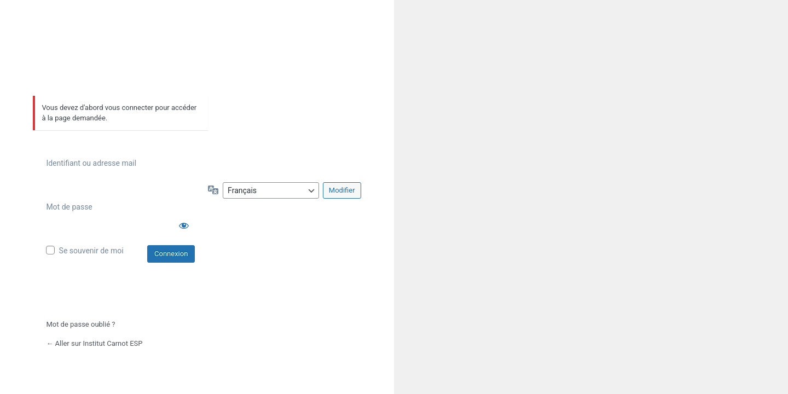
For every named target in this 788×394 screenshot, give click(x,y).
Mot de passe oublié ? (80, 324)
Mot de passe (69, 206)
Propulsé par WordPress (120, 60)
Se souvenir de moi (91, 250)
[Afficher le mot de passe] (184, 225)
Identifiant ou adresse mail (91, 163)
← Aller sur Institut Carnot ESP (94, 343)
